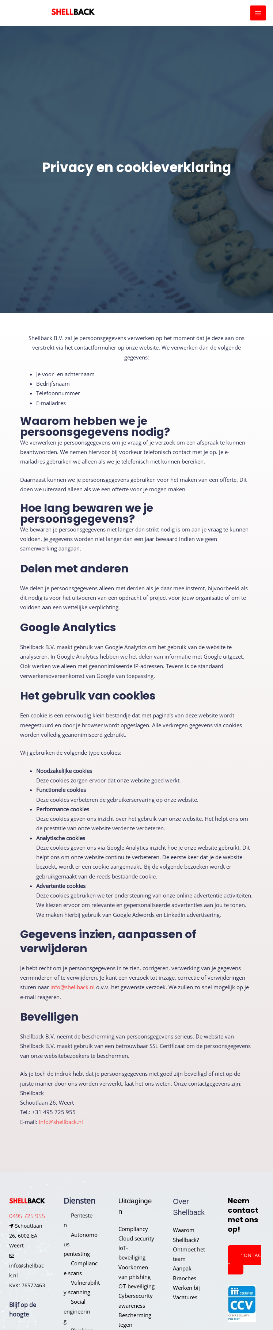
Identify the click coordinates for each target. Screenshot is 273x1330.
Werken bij (186, 1287)
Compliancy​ (133, 1228)
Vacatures (185, 1297)
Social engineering (77, 1311)
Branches (184, 1278)
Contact (244, 1260)
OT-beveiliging (136, 1286)
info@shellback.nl (72, 987)
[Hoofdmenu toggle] (258, 13)
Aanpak (182, 1268)
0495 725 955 (27, 1216)
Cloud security (136, 1238)
